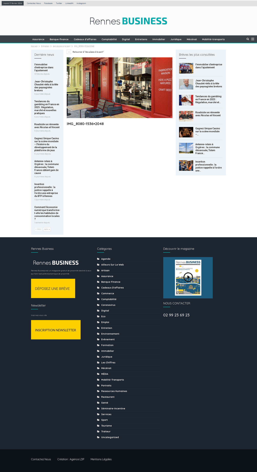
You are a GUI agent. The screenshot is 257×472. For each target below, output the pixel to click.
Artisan (105, 270)
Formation (107, 345)
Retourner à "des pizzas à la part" (85, 52)
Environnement (110, 333)
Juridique (170, 39)
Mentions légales (101, 459)
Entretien (106, 328)
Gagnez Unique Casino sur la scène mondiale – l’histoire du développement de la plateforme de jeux (46, 144)
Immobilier (153, 39)
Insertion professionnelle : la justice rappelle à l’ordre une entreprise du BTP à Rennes (46, 190)
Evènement (108, 339)
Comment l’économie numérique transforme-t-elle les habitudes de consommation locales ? (47, 213)
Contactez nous (34, 3)
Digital (119, 39)
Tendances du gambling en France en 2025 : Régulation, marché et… (208, 99)
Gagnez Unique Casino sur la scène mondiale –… (207, 131)
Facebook (48, 3)
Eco (103, 316)
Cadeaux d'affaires (112, 287)
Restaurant (107, 396)
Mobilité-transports (209, 39)
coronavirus (108, 305)
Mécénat (187, 39)
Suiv (47, 229)
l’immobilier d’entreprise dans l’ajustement (43, 67)
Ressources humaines (114, 391)
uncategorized (110, 437)
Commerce (107, 293)
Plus (228, 39)
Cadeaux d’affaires (77, 39)
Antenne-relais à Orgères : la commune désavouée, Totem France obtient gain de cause (46, 167)
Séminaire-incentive (113, 408)
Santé (104, 402)
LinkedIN (69, 3)
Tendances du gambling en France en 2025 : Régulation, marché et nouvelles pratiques (46, 107)
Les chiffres (108, 362)
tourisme (106, 425)
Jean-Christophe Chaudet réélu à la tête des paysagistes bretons (208, 83)
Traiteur (105, 431)
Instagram (81, 3)
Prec (38, 229)
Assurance (30, 39)
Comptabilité (102, 39)
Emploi (105, 322)
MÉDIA (104, 373)
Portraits (106, 385)
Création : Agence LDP (70, 459)
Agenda (105, 258)
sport (104, 419)
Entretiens (135, 39)
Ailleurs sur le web (112, 264)
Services (106, 414)
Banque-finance (51, 39)
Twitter (59, 3)
